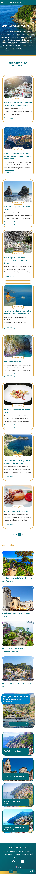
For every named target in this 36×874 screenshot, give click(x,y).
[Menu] (2, 2)
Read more (10, 119)
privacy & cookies (9, 851)
